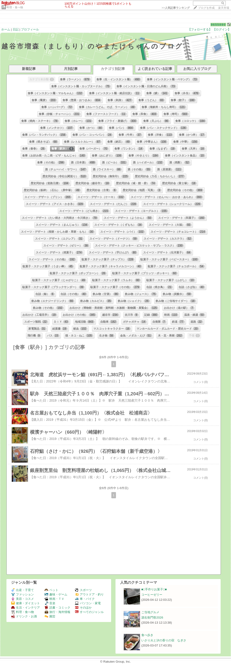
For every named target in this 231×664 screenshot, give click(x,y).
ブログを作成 (206, 7)
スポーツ (83, 590)
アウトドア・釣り (89, 594)
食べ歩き (147, 635)
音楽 (49, 603)
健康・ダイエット (25, 603)
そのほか (83, 607)
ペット (51, 590)
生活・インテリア (25, 607)
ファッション (22, 594)
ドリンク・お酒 (24, 616)
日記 (16, 29)
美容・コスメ (22, 599)
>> (176, 7)
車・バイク (85, 599)
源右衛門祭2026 (152, 617)
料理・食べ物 (14, 7)
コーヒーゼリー (151, 594)
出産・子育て (22, 590)
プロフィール (30, 29)
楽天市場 (223, 7)
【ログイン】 (222, 29)
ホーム (5, 29)
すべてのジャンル (89, 612)
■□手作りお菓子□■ (154, 589)
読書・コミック (57, 607)
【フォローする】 (200, 29)
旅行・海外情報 (57, 612)
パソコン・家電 (88, 603)
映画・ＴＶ (54, 599)
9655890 (218, 24)
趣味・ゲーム (55, 594)
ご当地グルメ (150, 612)
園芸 (49, 616)
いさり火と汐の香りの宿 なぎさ (163, 640)
